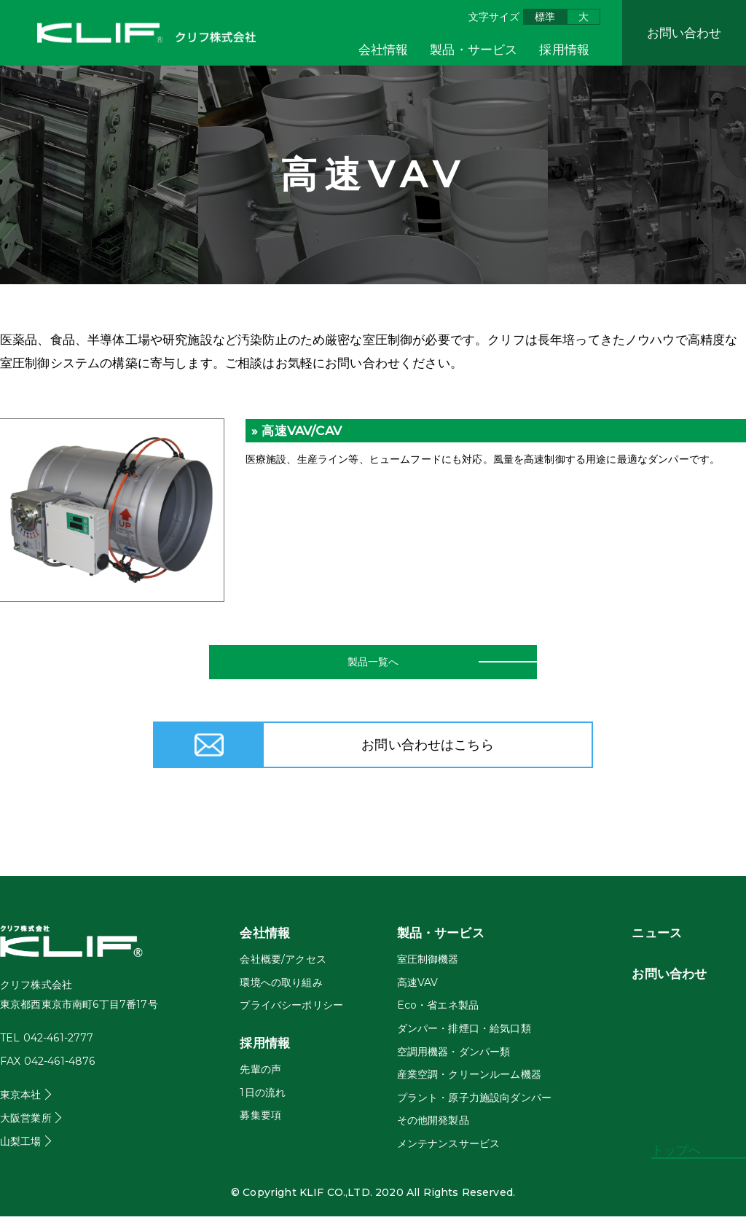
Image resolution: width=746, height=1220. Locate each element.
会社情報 (383, 49)
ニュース (657, 936)
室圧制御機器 (428, 962)
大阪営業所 (26, 1121)
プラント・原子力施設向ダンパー (474, 1101)
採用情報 (564, 49)
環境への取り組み (281, 986)
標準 (545, 16)
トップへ (676, 1150)
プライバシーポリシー (291, 1008)
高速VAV (418, 986)
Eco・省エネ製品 (438, 1008)
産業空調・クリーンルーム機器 (469, 1077)
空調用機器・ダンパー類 (454, 1054)
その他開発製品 (433, 1123)
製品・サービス (473, 49)
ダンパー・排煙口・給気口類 (464, 1032)
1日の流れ (263, 1095)
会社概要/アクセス (283, 962)
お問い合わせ (684, 33)
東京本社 (21, 1098)
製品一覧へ (373, 664)
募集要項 (260, 1118)
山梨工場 (21, 1144)
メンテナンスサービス (448, 1147)
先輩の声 (260, 1072)
